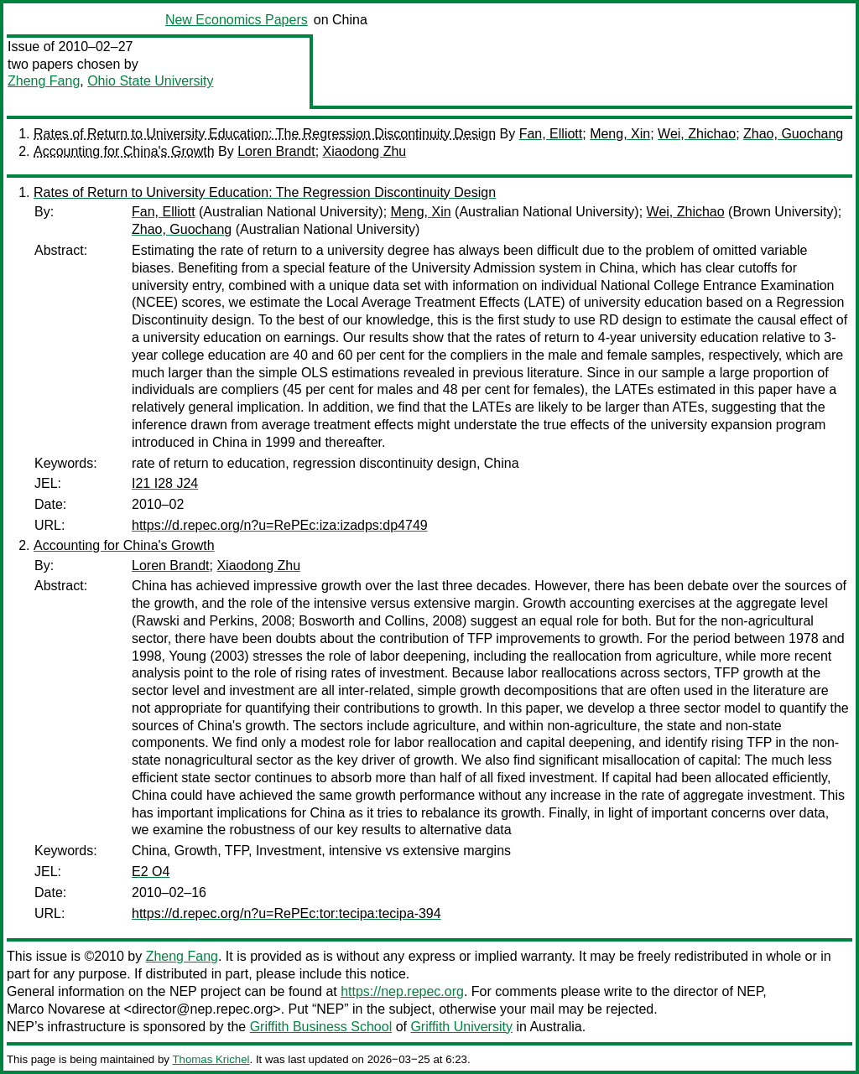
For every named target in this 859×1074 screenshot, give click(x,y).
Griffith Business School (321, 1027)
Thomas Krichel (210, 1059)
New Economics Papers (236, 20)
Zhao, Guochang (793, 134)
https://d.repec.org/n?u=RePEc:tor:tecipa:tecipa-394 (286, 913)
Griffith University (461, 1027)
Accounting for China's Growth (124, 151)
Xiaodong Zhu (365, 151)
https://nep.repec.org (402, 991)
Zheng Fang (44, 81)
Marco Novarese (56, 1009)
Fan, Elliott (551, 134)
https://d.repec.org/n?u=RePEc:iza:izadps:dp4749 (280, 525)
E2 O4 (150, 871)
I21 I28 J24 (165, 483)
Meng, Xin (620, 134)
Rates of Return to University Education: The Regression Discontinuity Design (265, 134)
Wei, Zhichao (697, 134)
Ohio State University (150, 81)
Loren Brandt (276, 151)
